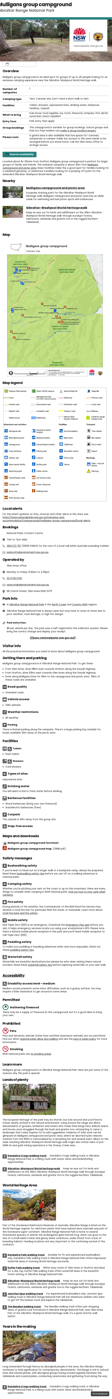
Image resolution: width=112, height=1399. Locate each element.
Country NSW (79, 604)
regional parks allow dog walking (39, 1039)
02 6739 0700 (14, 578)
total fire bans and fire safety (20, 913)
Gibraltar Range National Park (26, 604)
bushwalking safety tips (30, 873)
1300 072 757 (14, 546)
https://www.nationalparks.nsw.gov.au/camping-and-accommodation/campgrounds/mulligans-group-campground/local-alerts (46, 519)
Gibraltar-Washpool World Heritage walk (56, 208)
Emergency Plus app (77, 925)
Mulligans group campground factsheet (33, 843)
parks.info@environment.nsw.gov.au (27, 552)
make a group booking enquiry (78, 130)
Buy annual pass (42, 638)
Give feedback (100, 1393)
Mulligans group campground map (37, 848)
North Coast (59, 604)
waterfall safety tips (40, 965)
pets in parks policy (84, 1039)
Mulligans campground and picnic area (55, 188)
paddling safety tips (22, 950)
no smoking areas (40, 1054)
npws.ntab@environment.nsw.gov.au (28, 584)
